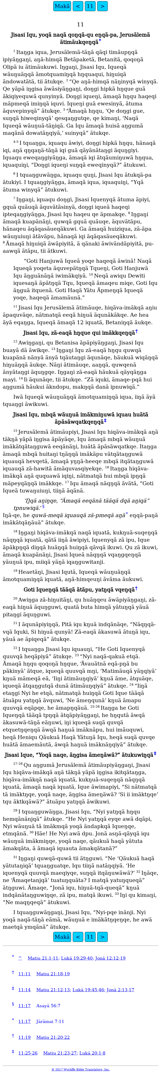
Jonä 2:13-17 (120, 989)
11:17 (24, 1005)
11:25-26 (28, 1053)
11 (90, 6)
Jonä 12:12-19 (110, 958)
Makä (62, 6)
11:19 (24, 1037)
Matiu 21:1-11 (43, 958)
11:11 (24, 973)
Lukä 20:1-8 (92, 1053)
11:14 (24, 989)
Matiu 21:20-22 (53, 1037)
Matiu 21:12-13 (53, 989)
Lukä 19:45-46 (88, 989)
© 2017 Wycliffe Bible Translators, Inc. (80, 1069)
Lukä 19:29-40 (77, 958)
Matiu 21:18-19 (53, 973)
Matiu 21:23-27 (60, 1053)
